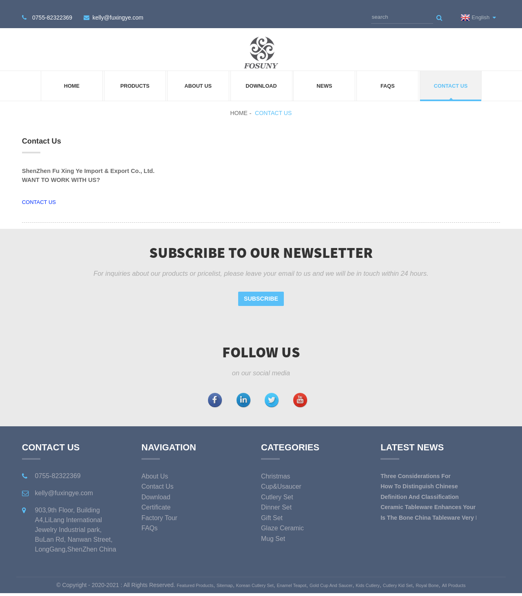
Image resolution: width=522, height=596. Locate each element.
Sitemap (212, 579)
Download (261, 80)
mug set (273, 532)
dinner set (277, 501)
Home (72, 80)
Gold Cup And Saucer (346, 579)
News (324, 80)
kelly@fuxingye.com (116, 12)
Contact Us (451, 80)
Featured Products (175, 579)
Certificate (157, 501)
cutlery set (277, 491)
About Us (198, 80)
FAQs (387, 80)
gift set (272, 512)
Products (135, 80)
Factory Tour (160, 512)
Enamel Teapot (297, 579)
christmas (276, 470)
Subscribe (261, 293)
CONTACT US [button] (39, 196)
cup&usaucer (282, 480)
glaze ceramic (283, 522)
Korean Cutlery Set (250, 579)
